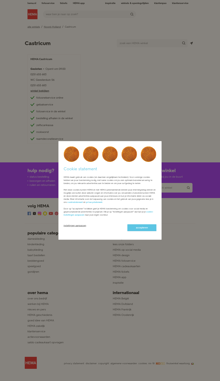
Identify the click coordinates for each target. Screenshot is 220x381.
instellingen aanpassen (75, 225)
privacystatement (94, 202)
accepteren (142, 227)
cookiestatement (75, 202)
